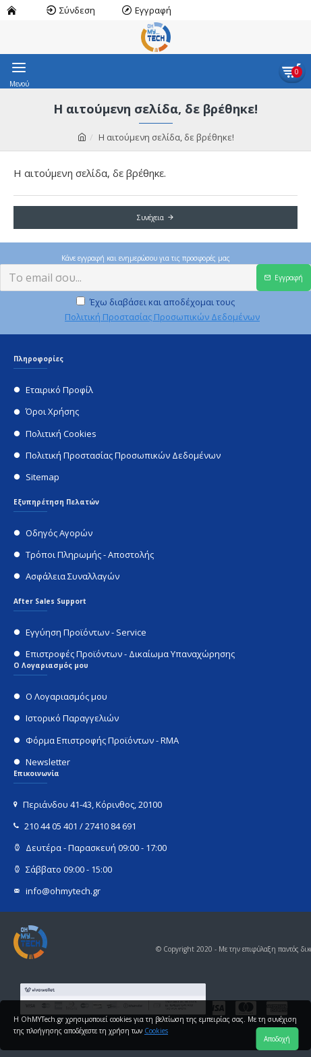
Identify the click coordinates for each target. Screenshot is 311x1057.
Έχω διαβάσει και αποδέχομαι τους (162, 310)
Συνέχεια (150, 217)
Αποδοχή (277, 1038)
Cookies (156, 1030)
